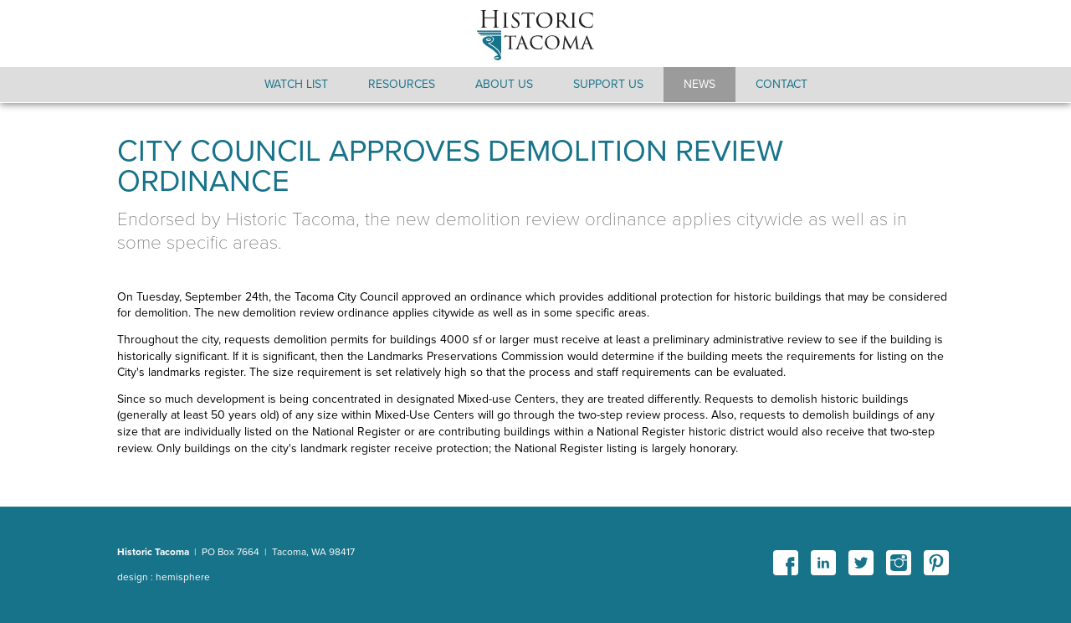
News (699, 84)
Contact (781, 84)
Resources (401, 84)
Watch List (296, 84)
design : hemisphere (163, 577)
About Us (504, 84)
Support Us (608, 84)
